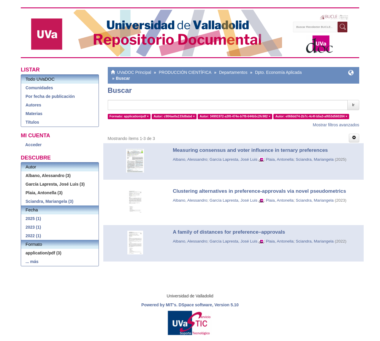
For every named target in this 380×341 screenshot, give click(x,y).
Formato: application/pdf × (129, 116)
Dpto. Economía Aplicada (278, 72)
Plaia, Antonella (280, 159)
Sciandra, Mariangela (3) (49, 201)
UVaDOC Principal (134, 72)
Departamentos (233, 72)
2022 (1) (33, 235)
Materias (34, 113)
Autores (33, 105)
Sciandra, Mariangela (315, 159)
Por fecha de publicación (50, 96)
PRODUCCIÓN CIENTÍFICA (185, 72)
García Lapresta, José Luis (233, 159)
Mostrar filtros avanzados (336, 124)
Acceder (33, 144)
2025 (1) (33, 218)
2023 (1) (33, 227)
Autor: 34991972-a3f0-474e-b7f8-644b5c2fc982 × (235, 116)
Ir (353, 105)
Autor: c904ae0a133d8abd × (174, 116)
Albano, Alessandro (190, 159)
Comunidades (39, 87)
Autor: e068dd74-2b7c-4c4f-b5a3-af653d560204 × (311, 116)
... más (32, 261)
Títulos (32, 122)
